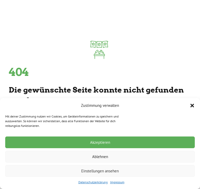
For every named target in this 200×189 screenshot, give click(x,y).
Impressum (117, 182)
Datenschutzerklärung (93, 182)
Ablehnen (100, 156)
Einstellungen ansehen (100, 170)
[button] (192, 105)
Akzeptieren (100, 142)
